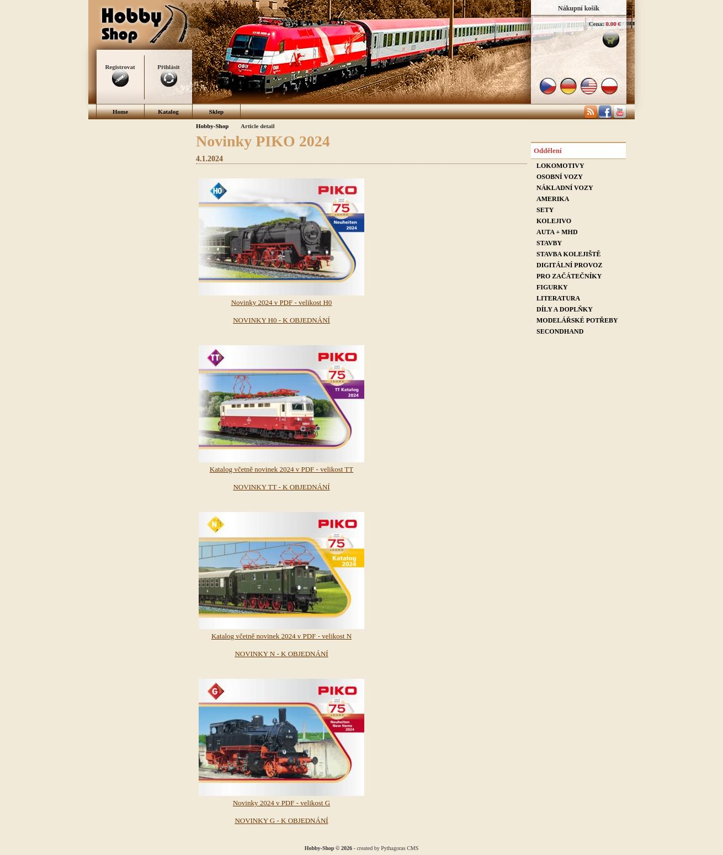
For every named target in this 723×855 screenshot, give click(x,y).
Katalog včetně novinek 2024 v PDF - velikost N (281, 636)
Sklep (216, 111)
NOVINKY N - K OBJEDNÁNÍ (281, 654)
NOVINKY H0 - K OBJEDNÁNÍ (281, 320)
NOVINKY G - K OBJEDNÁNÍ (281, 820)
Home (120, 111)
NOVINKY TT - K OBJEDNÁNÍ (281, 487)
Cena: (596, 23)
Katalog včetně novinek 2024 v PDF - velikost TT (281, 469)
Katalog (168, 111)
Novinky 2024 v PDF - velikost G (281, 803)
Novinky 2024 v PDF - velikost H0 (281, 302)
